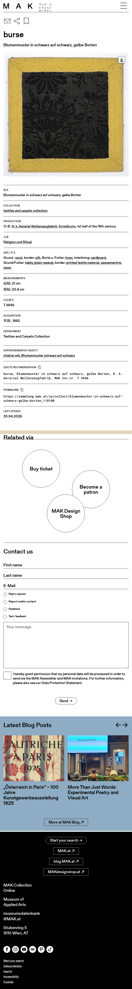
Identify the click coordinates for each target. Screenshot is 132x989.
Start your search (66, 840)
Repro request (17, 594)
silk (37, 258)
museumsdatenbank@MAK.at (21, 916)
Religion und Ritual (17, 242)
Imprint (7, 971)
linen (69, 258)
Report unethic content (22, 601)
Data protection (12, 966)
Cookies (8, 982)
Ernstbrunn (67, 226)
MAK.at (66, 850)
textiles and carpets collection (25, 211)
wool (18, 258)
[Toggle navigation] (123, 6)
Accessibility (11, 976)
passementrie (111, 263)
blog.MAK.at (66, 861)
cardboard (98, 258)
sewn (7, 268)
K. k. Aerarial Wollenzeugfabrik (34, 226)
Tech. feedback (17, 616)
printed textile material (82, 263)
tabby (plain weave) (39, 263)
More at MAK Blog (66, 823)
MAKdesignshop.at (66, 871)
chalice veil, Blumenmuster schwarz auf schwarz (39, 355)
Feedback (14, 609)
